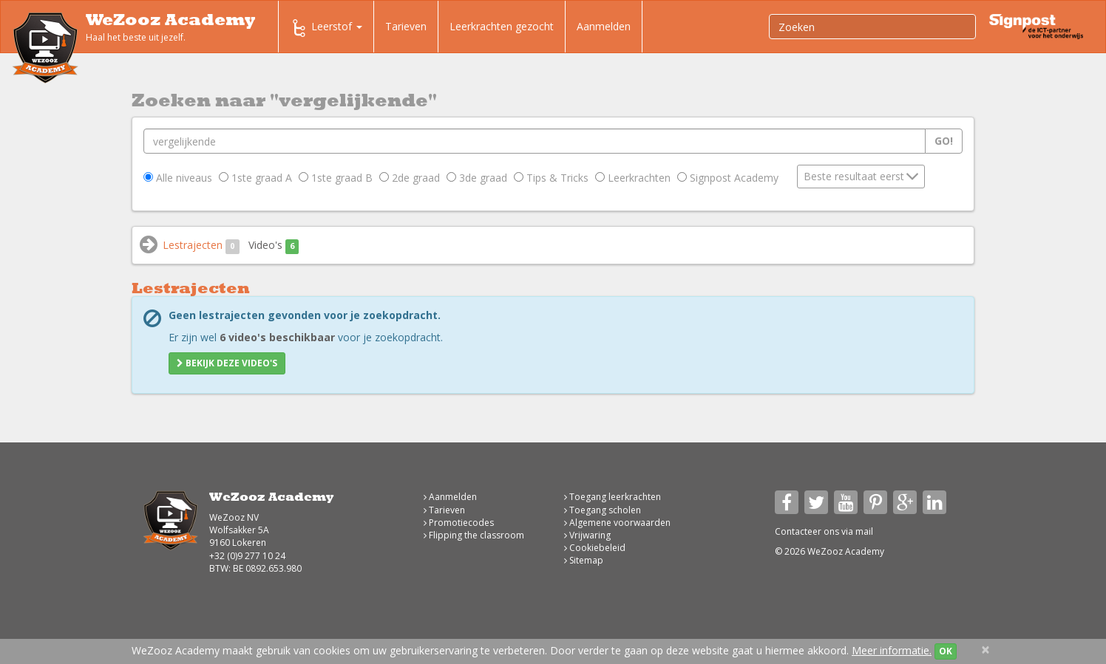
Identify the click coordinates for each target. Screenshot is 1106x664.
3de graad (477, 178)
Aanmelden (604, 26)
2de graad (409, 178)
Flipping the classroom (474, 535)
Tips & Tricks (551, 178)
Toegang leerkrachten (612, 496)
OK (945, 651)
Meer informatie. (892, 650)
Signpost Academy (727, 178)
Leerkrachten (633, 178)
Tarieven (406, 26)
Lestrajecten (201, 245)
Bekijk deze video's (227, 363)
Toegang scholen (602, 510)
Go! (943, 141)
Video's (273, 245)
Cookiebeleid (594, 547)
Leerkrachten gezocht (501, 26)
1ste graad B (336, 178)
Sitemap (583, 560)
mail (864, 531)
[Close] (985, 649)
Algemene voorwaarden (617, 522)
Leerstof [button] (326, 28)
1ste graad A (255, 178)
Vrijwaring (587, 535)
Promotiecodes (459, 522)
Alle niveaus (177, 178)
